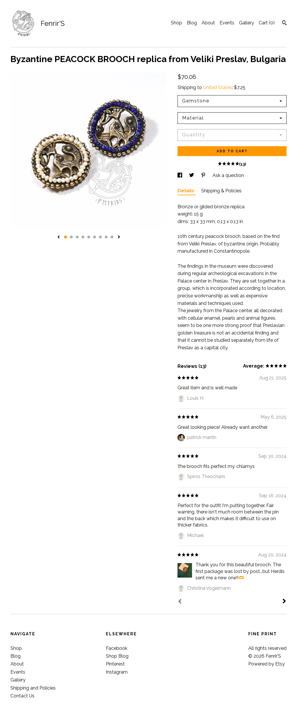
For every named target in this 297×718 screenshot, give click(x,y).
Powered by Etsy (266, 664)
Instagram (117, 672)
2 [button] (71, 237)
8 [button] (106, 237)
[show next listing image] (118, 237)
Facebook (116, 648)
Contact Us (22, 696)
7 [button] (100, 237)
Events (227, 23)
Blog (192, 23)
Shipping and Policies (33, 688)
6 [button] (94, 237)
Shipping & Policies (221, 190)
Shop (176, 23)
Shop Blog (117, 656)
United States (217, 87)
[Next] (284, 601)
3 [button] (77, 237)
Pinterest (115, 664)
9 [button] (112, 237)
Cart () (267, 23)
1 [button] (65, 237)
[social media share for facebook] (180, 175)
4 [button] (83, 237)
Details (186, 190)
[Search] (284, 23)
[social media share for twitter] (192, 175)
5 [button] (88, 237)
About (208, 23)
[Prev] (180, 602)
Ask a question (228, 175)
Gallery (246, 23)
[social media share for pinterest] (204, 175)
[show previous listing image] (58, 237)
